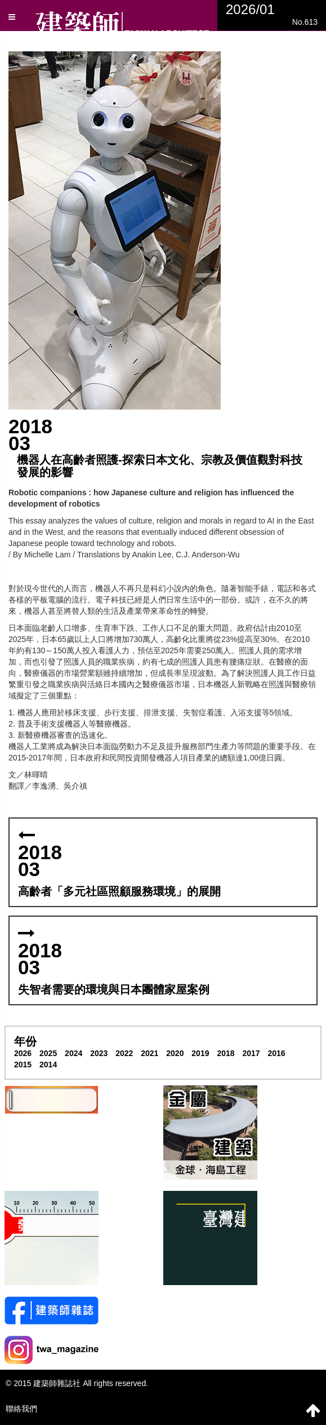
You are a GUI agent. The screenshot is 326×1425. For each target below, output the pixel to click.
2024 (73, 1053)
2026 (23, 1053)
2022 (124, 1053)
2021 (149, 1053)
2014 (48, 1064)
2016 (276, 1053)
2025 (48, 1053)
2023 (99, 1053)
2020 (175, 1053)
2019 (200, 1053)
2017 (251, 1053)
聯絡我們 (21, 1408)
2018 (225, 1053)
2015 (23, 1064)
